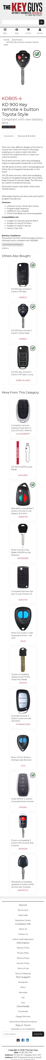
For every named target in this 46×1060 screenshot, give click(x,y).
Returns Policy (23, 958)
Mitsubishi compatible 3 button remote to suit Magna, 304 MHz (22, 511)
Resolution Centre (23, 920)
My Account (23, 910)
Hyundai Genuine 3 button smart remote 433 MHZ (21, 718)
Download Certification (12, 244)
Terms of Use (23, 968)
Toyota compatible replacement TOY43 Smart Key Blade (20, 677)
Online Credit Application (23, 939)
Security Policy (23, 963)
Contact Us (23, 934)
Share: (9, 127)
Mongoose (23, 982)
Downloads (23, 1011)
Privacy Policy (23, 953)
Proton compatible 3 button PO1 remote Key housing (22, 843)
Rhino (23, 987)
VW (23, 998)
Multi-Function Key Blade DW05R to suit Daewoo (21, 552)
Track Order (23, 915)
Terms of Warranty (23, 973)
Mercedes (23, 992)
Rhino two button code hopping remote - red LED (22, 635)
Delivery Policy (23, 948)
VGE (23, 1003)
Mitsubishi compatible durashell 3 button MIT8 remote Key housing (22, 884)
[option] (23, 67)
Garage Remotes (23, 1016)
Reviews (26, 136)
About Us (23, 929)
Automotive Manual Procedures (23, 1022)
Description (9, 136)
